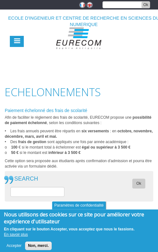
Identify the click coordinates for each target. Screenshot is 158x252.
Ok (145, 5)
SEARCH (26, 179)
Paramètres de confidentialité (78, 207)
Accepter (13, 248)
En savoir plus (16, 237)
